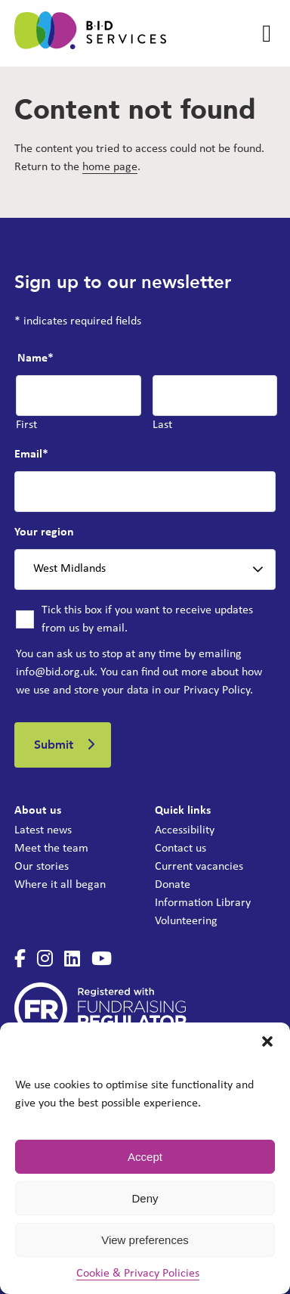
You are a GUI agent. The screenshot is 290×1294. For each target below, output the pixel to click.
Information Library (203, 903)
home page (109, 167)
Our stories (41, 867)
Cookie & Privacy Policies (137, 1274)
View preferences (145, 1239)
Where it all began (60, 885)
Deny (144, 1198)
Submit (53, 745)
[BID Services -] (90, 33)
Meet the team (51, 848)
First (26, 425)
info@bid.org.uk (55, 672)
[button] (267, 1041)
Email (31, 454)
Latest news (43, 830)
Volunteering (186, 921)
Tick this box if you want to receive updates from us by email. (147, 619)
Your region (44, 532)
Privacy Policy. (218, 690)
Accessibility (184, 830)
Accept (145, 1156)
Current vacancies (199, 867)
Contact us (180, 848)
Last (162, 425)
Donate (172, 885)
